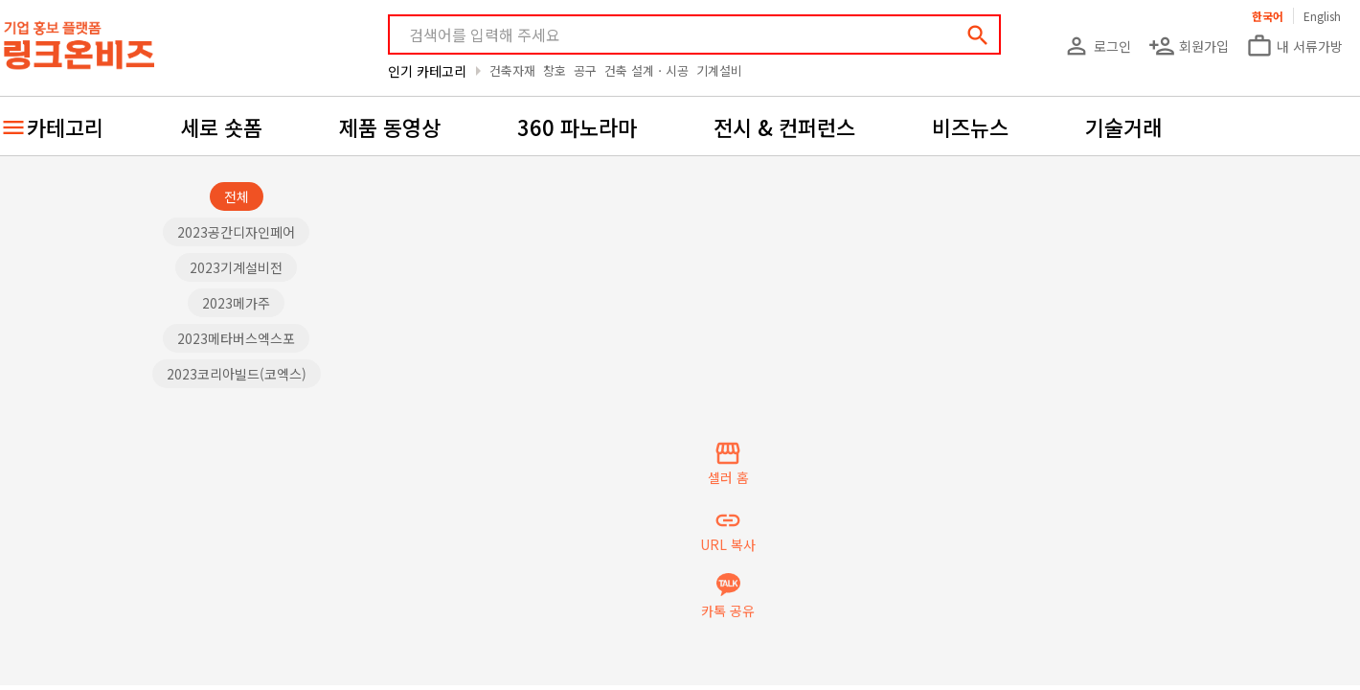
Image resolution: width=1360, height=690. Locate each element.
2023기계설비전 (236, 267)
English (1322, 16)
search (977, 35)
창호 (554, 70)
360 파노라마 (577, 126)
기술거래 (1123, 126)
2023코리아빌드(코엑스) (236, 373)
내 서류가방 (1294, 46)
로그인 (1097, 46)
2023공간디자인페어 (236, 232)
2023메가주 (236, 302)
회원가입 (1188, 46)
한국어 (1267, 16)
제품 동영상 (390, 126)
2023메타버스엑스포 (236, 338)
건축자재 (512, 70)
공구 (585, 70)
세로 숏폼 (221, 126)
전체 (236, 196)
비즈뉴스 (970, 126)
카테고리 (65, 126)
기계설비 (719, 70)
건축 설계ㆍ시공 (646, 70)
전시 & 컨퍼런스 (784, 126)
